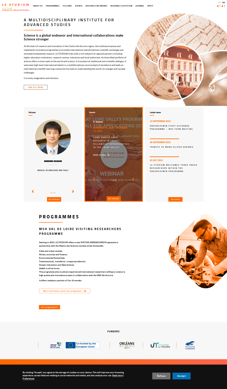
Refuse (161, 376)
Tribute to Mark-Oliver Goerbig (172, 147)
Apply (137, 5)
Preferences (28, 378)
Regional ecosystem (108, 5)
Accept (181, 376)
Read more (117, 375)
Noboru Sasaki (53, 161)
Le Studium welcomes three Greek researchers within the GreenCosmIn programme (173, 168)
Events (66, 5)
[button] (32, 193)
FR (219, 2)
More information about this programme (62, 291)
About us (210, 5)
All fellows (54, 199)
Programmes (40, 5)
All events (113, 198)
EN (223, 2)
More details (99, 155)
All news (175, 199)
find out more (35, 87)
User (219, 6)
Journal (127, 5)
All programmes (49, 307)
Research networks (83, 5)
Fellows (54, 5)
